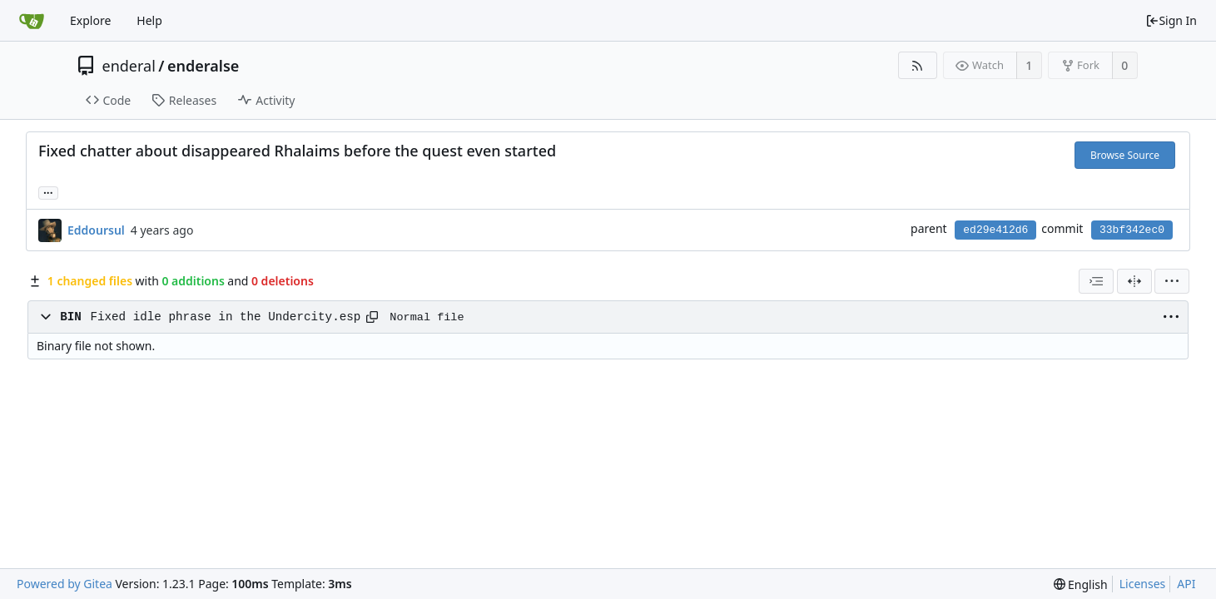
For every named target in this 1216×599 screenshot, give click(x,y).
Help (149, 20)
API (1186, 584)
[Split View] (1134, 281)
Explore (90, 20)
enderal (129, 65)
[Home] (31, 21)
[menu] (1171, 281)
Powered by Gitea (64, 584)
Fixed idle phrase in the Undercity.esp (225, 317)
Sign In (1171, 20)
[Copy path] (372, 317)
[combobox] (1096, 281)
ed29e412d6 (995, 230)
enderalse (203, 65)
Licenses (1142, 584)
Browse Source (1124, 155)
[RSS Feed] (917, 65)
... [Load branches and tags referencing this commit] (48, 191)
